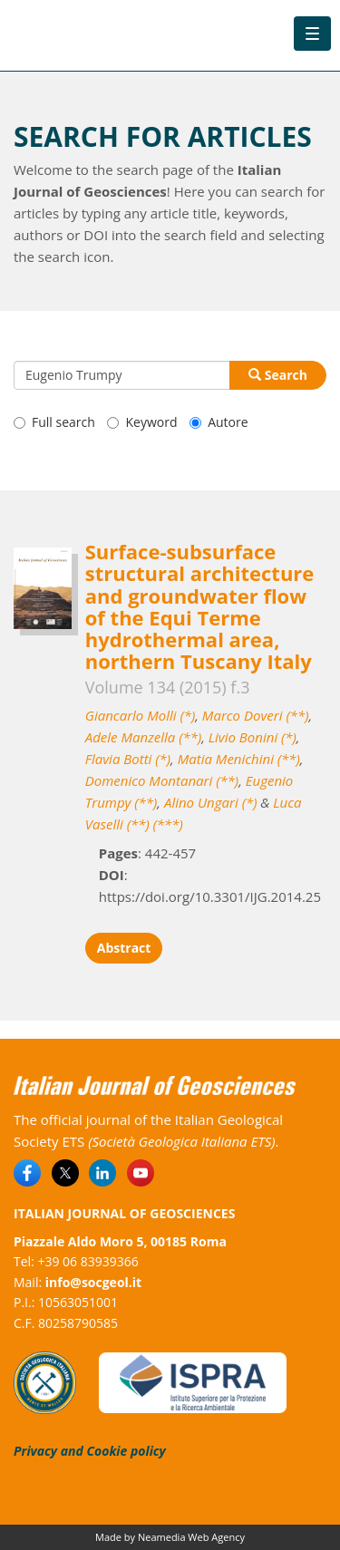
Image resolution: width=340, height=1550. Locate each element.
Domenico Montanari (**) (161, 780)
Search (277, 374)
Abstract (124, 947)
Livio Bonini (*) (252, 737)
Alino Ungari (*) (210, 802)
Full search (54, 422)
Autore (218, 422)
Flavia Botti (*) (127, 759)
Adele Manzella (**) (143, 737)
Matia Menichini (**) (239, 759)
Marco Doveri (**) (255, 715)
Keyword (142, 422)
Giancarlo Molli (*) (140, 715)
